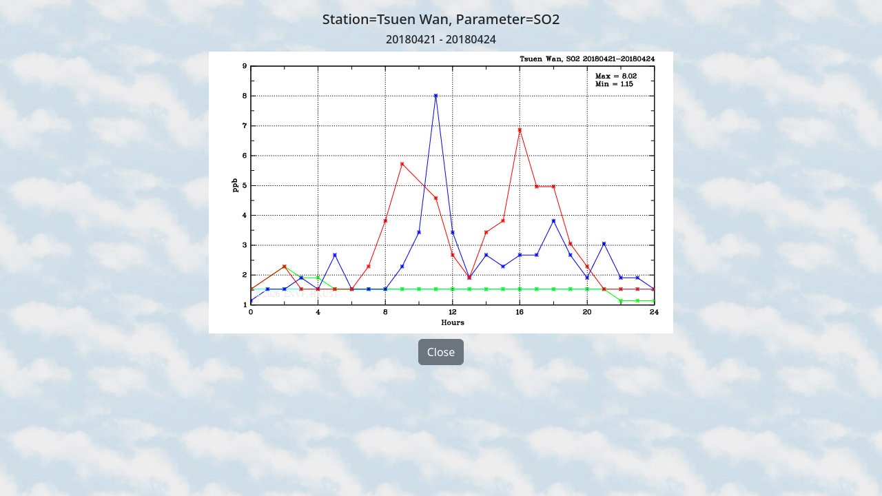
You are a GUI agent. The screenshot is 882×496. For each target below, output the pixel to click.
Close (441, 352)
